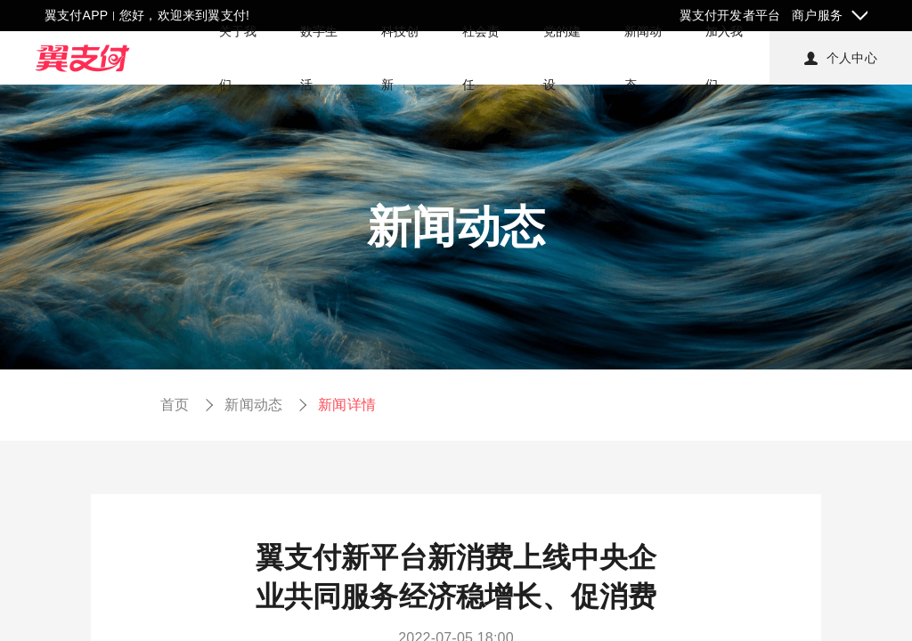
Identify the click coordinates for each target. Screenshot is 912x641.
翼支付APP (76, 15)
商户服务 (817, 15)
